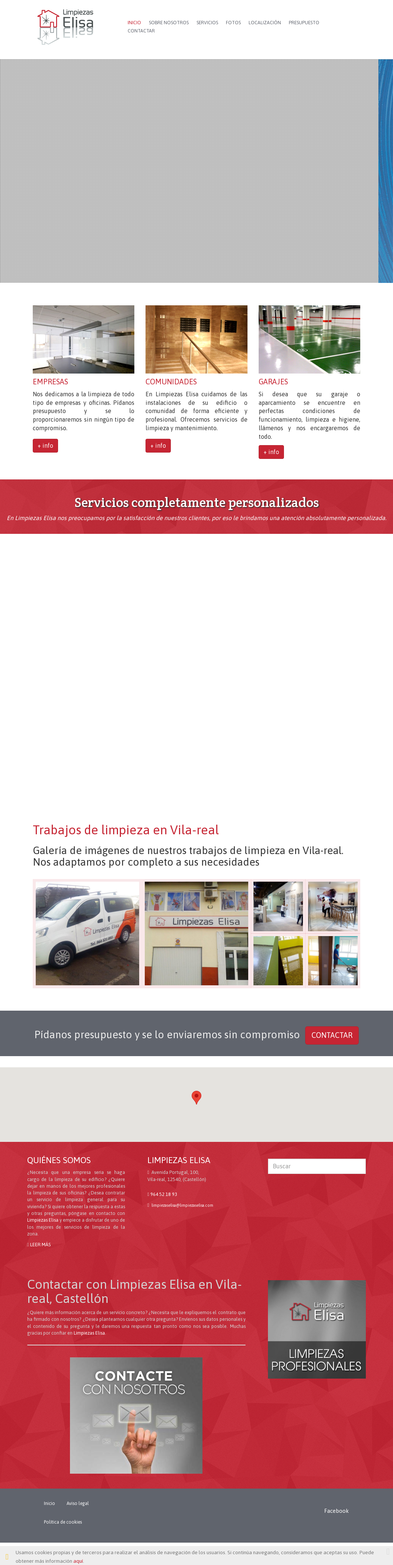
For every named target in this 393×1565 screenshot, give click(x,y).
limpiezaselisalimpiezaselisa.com (181, 1205)
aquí (78, 1561)
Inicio (49, 1503)
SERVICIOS (207, 22)
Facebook (336, 1511)
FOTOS (233, 22)
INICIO (134, 22)
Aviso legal (78, 1503)
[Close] (388, 1551)
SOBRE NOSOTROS (169, 22)
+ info (45, 445)
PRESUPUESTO (304, 22)
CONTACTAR (141, 31)
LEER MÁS (40, 1244)
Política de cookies (63, 1522)
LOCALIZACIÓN (265, 22)
